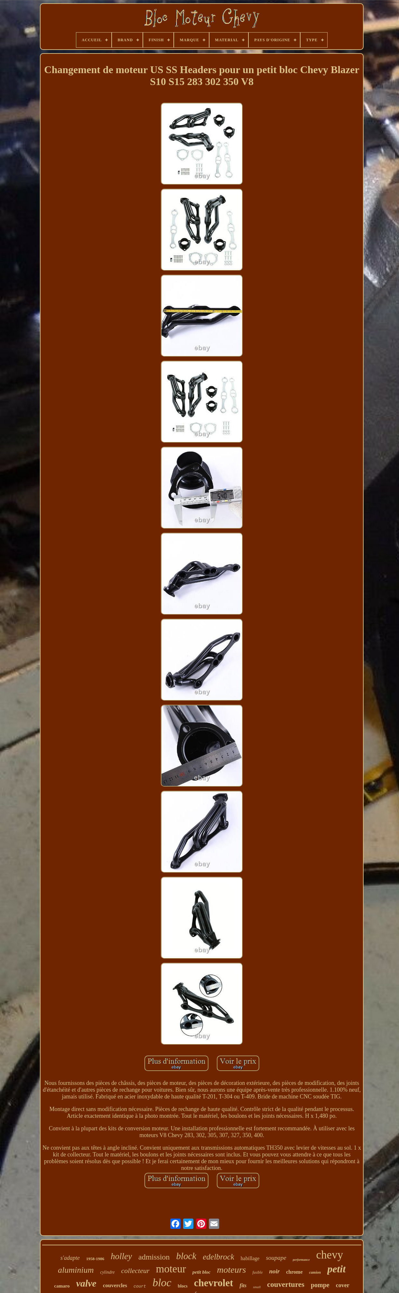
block (186, 1256)
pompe (320, 1284)
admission (154, 1257)
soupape (276, 1257)
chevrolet (213, 1282)
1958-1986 (95, 1258)
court (140, 1286)
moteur (171, 1269)
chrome (294, 1272)
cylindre (107, 1272)
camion (315, 1272)
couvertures (285, 1284)
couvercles (115, 1285)
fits (242, 1285)
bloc (162, 1282)
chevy (329, 1255)
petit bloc (201, 1272)
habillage (250, 1258)
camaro (62, 1285)
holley (121, 1256)
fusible (257, 1272)
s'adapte (70, 1258)
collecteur (135, 1271)
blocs (182, 1286)
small (257, 1287)
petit (336, 1269)
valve (86, 1283)
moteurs (231, 1270)
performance (301, 1259)
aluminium (76, 1270)
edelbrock (218, 1256)
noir (274, 1271)
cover (342, 1285)
